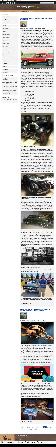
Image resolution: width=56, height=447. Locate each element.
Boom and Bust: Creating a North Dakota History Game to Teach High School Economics (9, 92)
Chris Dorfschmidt (6, 34)
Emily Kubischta (5, 43)
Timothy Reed (5, 66)
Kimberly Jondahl (5, 49)
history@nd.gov (19, 439)
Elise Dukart (4, 40)
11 (48, 427)
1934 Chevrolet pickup (38, 166)
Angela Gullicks (5, 16)
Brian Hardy (4, 31)
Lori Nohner (4, 55)
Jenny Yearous (5, 46)
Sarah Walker (5, 63)
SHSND (8, 437)
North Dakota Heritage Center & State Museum (41, 345)
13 (22, 429)
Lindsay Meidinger (6, 52)
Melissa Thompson (6, 60)
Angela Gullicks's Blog (26, 421)
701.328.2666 (18, 437)
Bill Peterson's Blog (26, 303)
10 (45, 427)
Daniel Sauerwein (5, 37)
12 (51, 427)
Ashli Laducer (5, 22)
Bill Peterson (5, 25)
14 (25, 429)
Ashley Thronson (5, 19)
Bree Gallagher (5, 28)
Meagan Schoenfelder (6, 57)
